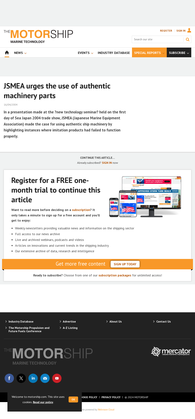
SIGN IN (107, 163)
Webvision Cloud (106, 409)
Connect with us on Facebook (9, 378)
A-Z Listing (70, 328)
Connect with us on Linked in (33, 378)
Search (188, 39)
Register (166, 30)
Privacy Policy (110, 397)
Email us (45, 378)
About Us (115, 321)
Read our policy (43, 402)
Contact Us (163, 321)
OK (73, 399)
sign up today (125, 264)
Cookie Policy (88, 397)
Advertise (69, 321)
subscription (81, 210)
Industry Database (21, 321)
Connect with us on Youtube (57, 378)
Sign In (181, 30)
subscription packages (115, 275)
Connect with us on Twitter (21, 378)
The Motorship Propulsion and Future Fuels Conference (29, 329)
